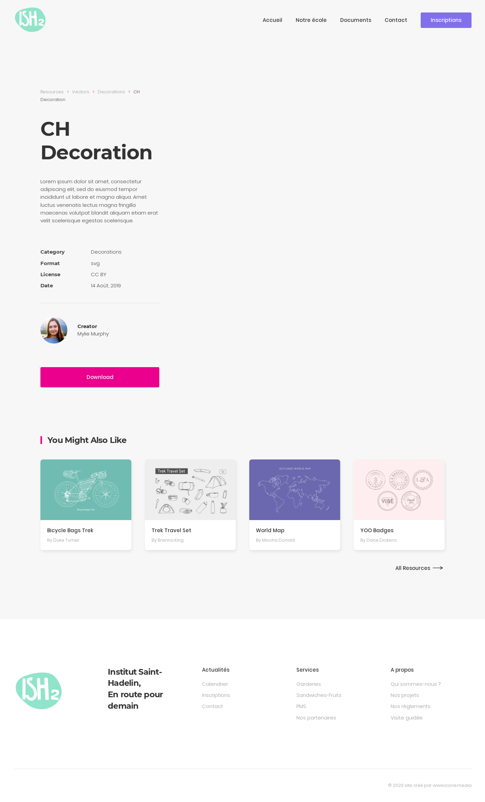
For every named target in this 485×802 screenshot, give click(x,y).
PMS (301, 706)
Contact (396, 20)
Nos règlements (410, 706)
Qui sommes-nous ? (416, 683)
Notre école (311, 20)
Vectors (80, 92)
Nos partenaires (316, 717)
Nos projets (405, 695)
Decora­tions (111, 92)
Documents (355, 20)
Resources (52, 92)
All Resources (412, 568)
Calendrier (215, 683)
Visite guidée (407, 717)
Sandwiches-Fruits (319, 695)
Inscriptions (446, 20)
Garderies (308, 683)
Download (100, 377)
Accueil (272, 20)
